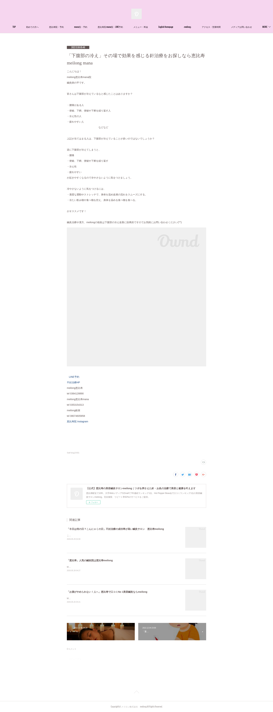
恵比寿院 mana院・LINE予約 (121, 26)
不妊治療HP (73, 382)
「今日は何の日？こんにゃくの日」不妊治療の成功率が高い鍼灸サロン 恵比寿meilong (115, 529)
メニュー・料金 (151, 26)
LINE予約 (74, 376)
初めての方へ (43, 26)
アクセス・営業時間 (222, 26)
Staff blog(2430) (73, 453)
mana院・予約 (91, 26)
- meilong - (198, 26)
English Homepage (176, 26)
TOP (24, 26)
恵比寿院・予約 (67, 26)
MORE (244, 26)
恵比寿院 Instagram (79, 421)
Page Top (136, 692)
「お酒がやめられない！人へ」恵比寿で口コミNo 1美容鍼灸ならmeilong (107, 591)
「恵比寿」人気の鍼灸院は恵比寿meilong (90, 560)
